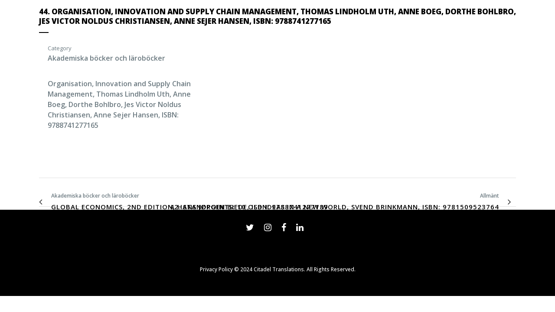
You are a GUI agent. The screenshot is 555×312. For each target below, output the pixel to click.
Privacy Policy (216, 269)
